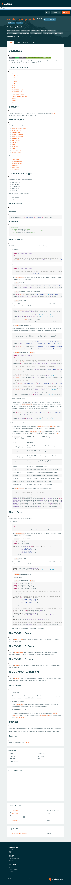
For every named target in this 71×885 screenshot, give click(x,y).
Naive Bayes (15, 138)
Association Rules (17, 130)
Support (14, 100)
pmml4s (30, 19)
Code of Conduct (13, 869)
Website (11, 23)
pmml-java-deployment (12, 33)
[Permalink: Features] (8, 111)
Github (11, 850)
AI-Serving (17, 678)
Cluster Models (16, 132)
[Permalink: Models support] (8, 123)
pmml (8, 30)
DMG (57, 433)
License (14, 102)
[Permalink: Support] (8, 726)
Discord (12, 852)
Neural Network (16, 140)
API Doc (48, 12)
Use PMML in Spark (17, 90)
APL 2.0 (27, 742)
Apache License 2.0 (49, 19)
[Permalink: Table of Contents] (8, 72)
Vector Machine (16, 150)
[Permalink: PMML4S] (8, 56)
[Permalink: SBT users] (8, 214)
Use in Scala (15, 86)
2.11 (30, 36)
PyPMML (16, 665)
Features (14, 74)
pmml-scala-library (25, 30)
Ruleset (14, 144)
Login (66, 12)
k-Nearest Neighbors (18, 136)
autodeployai (15, 19)
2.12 (25, 36)
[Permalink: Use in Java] (8, 516)
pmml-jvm (43, 30)
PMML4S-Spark (18, 639)
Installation (15, 80)
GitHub (19, 23)
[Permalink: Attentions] (8, 689)
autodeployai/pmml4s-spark (19, 833)
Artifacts (17, 42)
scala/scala (15, 810)
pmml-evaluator (15, 30)
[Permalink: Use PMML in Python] (8, 663)
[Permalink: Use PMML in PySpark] (8, 651)
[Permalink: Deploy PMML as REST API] (8, 676)
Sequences (15, 165)
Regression (15, 142)
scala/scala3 (15, 813)
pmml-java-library (35, 30)
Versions (25, 42)
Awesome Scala (56, 12)
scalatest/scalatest (17, 817)
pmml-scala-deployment (36, 33)
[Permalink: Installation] (8, 208)
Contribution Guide (14, 858)
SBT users (17, 82)
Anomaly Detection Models (19, 128)
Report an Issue (13, 860)
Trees (13, 148)
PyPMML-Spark (18, 652)
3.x (18, 36)
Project (10, 42)
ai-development (58, 33)
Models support (18, 76)
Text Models (15, 167)
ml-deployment (51, 30)
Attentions (14, 98)
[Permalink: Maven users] (8, 225)
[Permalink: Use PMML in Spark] (8, 637)
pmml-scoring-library (48, 33)
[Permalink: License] (8, 740)
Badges (33, 42)
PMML (53, 113)
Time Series (15, 169)
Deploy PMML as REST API (19, 96)
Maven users (18, 84)
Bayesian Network (17, 161)
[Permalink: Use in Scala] (8, 244)
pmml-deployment (24, 33)
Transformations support (21, 78)
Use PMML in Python (18, 94)
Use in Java (15, 88)
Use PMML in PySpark (18, 92)
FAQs (10, 867)
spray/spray (15, 820)
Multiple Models (16, 152)
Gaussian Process (17, 163)
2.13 (21, 36)
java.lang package (20, 717)
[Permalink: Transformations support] (8, 177)
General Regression (17, 134)
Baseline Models (16, 159)
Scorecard (15, 146)
